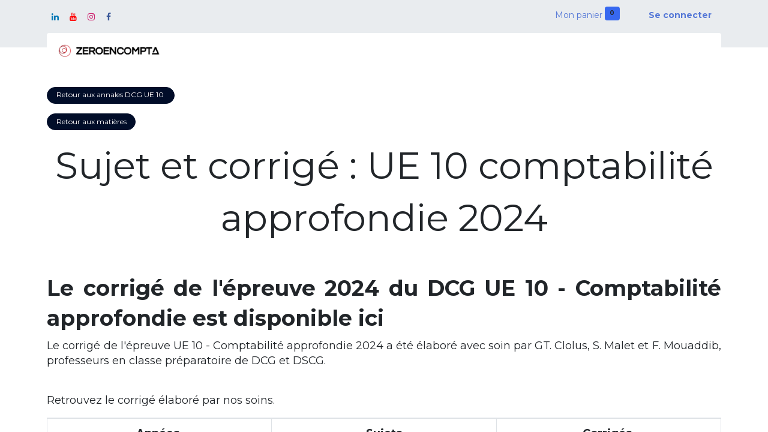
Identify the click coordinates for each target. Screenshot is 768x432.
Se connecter (680, 15)
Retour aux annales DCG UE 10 (111, 94)
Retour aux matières (91, 121)
